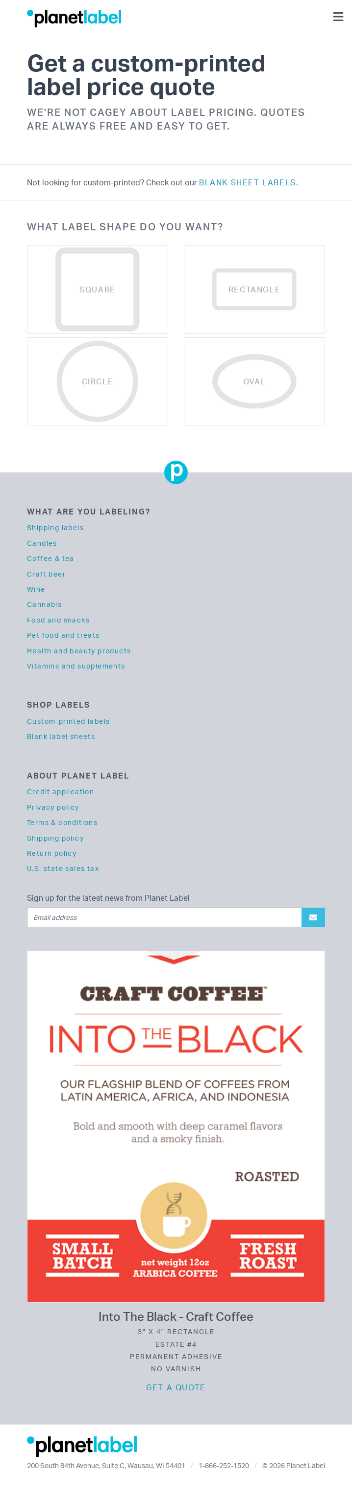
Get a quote (176, 1387)
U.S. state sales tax (63, 868)
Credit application (60, 791)
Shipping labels (55, 527)
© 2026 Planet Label (293, 1465)
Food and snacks (58, 620)
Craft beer (46, 574)
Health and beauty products (79, 651)
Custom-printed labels (68, 721)
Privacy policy (53, 807)
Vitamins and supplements (76, 666)
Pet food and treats (63, 635)
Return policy (51, 853)
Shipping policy (55, 838)
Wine (36, 589)
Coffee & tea (51, 558)
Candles (42, 543)
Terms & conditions (62, 822)
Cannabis (44, 604)
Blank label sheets (61, 736)
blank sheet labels (247, 182)
